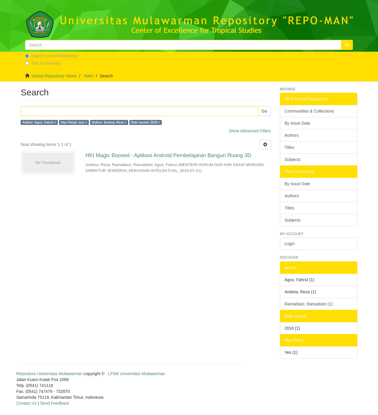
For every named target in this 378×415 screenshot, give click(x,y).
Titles (289, 147)
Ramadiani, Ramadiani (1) (309, 304)
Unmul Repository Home (54, 76)
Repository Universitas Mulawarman (49, 373)
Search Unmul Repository (51, 55)
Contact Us (26, 403)
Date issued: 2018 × (145, 122)
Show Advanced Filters (250, 130)
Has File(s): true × (74, 122)
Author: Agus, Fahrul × (39, 122)
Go (264, 111)
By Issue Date (297, 123)
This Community (43, 63)
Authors (292, 135)
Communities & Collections (309, 111)
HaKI (88, 76)
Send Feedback (54, 403)
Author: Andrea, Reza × (109, 122)
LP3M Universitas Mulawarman (136, 373)
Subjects (293, 159)
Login (290, 243)
